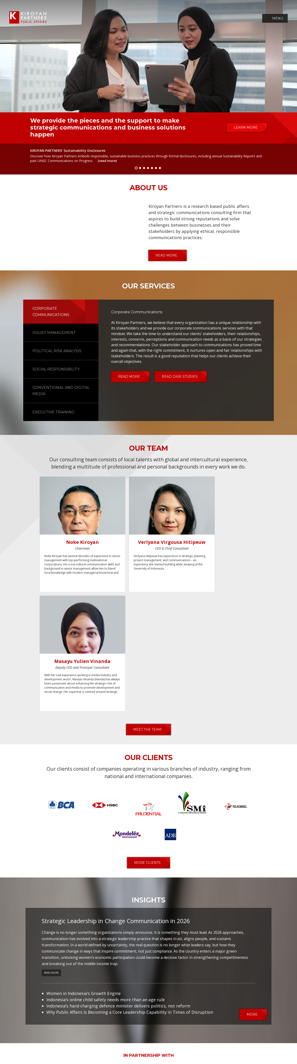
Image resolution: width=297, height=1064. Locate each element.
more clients (147, 745)
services (110, 1039)
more (252, 896)
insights (178, 1039)
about (76, 1039)
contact (217, 1039)
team (92, 1039)
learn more (246, 127)
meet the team (147, 612)
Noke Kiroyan (72, 542)
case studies (135, 1039)
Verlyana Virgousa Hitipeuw (142, 545)
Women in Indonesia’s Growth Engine (83, 875)
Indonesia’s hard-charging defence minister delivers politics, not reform (118, 888)
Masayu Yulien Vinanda (212, 545)
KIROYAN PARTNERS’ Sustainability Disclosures (67, 150)
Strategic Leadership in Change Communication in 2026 (116, 803)
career (198, 1039)
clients (158, 1039)
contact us (200, 1011)
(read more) (107, 160)
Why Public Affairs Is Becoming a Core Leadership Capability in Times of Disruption (129, 894)
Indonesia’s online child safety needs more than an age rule (105, 881)
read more (166, 255)
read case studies (179, 376)
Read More (51, 854)
